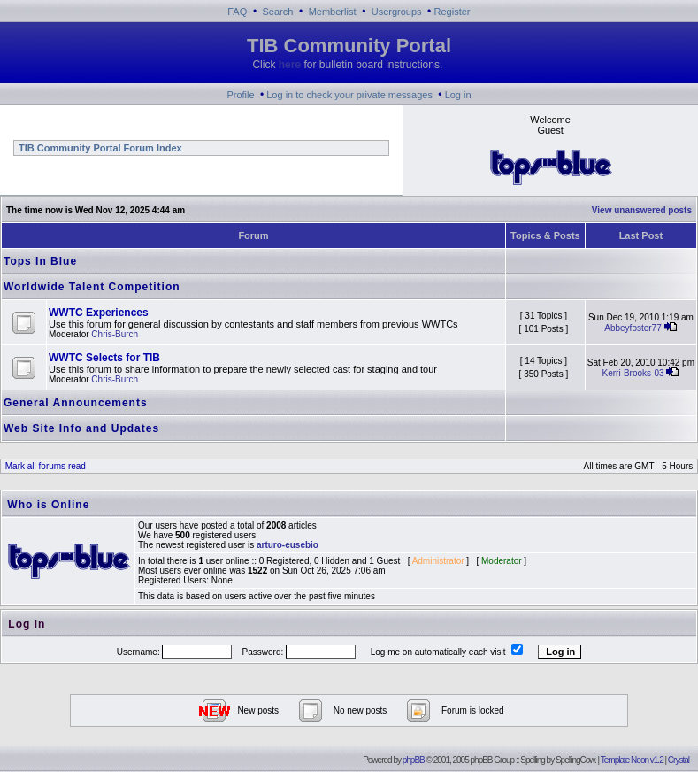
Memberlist (333, 11)
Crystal (678, 760)
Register (452, 11)
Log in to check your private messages (349, 94)
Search (278, 11)
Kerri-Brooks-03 (632, 373)
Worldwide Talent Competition (92, 287)
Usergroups (397, 11)
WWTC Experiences (99, 312)
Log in (458, 94)
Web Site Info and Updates (81, 428)
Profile (240, 94)
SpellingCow (575, 760)
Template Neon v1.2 (632, 760)
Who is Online (48, 504)
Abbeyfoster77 (633, 328)
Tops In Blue (40, 261)
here (290, 64)
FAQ (237, 11)
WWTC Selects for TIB (104, 357)
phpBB (414, 760)
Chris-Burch (114, 334)
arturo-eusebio (287, 545)
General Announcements (76, 403)
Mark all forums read (44, 466)
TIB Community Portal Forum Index (99, 148)
